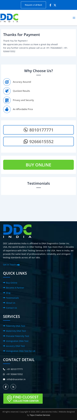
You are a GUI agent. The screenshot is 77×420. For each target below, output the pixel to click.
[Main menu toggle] (74, 18)
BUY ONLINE (38, 165)
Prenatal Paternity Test (17, 336)
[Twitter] (55, 5)
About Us (10, 302)
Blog (8, 292)
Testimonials (12, 297)
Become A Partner (15, 287)
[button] (33, 5)
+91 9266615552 (13, 374)
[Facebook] (50, 5)
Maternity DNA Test (16, 330)
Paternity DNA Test (15, 325)
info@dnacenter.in (14, 379)
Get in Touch (9, 264)
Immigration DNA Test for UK (20, 351)
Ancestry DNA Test (15, 346)
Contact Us (11, 307)
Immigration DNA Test (17, 341)
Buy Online (11, 282)
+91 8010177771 (13, 369)
